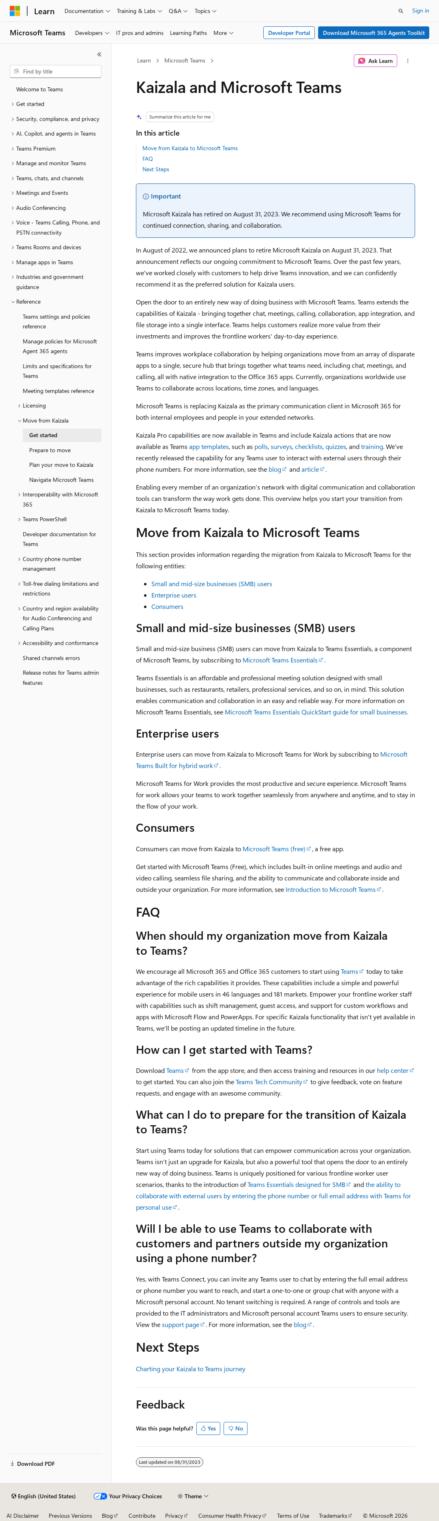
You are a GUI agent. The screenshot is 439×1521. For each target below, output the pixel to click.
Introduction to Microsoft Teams (331, 889)
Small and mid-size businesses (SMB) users (211, 583)
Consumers (167, 606)
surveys (281, 446)
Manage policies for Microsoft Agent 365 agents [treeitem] (60, 346)
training (372, 446)
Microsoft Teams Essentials (280, 660)
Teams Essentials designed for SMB (296, 1184)
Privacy (174, 1515)
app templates (209, 446)
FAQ (147, 158)
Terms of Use (293, 1515)
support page (180, 1324)
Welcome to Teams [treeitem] (39, 89)
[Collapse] (99, 54)
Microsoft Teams (184, 60)
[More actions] (407, 60)
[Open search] (401, 11)
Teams (349, 971)
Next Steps (155, 169)
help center (393, 1070)
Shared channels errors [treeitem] (51, 658)
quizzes (335, 446)
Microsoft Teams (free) (274, 848)
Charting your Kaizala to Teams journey (190, 1368)
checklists (309, 446)
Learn (144, 60)
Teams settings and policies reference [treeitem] (56, 321)
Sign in (420, 10)
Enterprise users (173, 595)
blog (275, 469)
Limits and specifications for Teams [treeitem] (57, 371)
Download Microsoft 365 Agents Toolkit (374, 33)
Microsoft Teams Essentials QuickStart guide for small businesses (316, 712)
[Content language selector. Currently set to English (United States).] (43, 1496)
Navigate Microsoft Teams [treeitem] (61, 479)
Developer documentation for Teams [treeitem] (59, 539)
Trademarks (333, 1515)
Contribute (142, 1515)
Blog (107, 1515)
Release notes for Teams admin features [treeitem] (61, 677)
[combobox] (55, 71)
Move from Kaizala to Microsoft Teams (190, 148)
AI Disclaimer (22, 1515)
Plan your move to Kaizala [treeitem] (61, 464)
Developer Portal (289, 33)
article (310, 469)
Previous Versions (70, 1515)
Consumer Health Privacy (229, 1515)
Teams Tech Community (269, 1081)
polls (261, 446)
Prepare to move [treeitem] (50, 450)
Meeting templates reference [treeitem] (58, 391)
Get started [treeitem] (43, 435)
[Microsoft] (15, 11)
